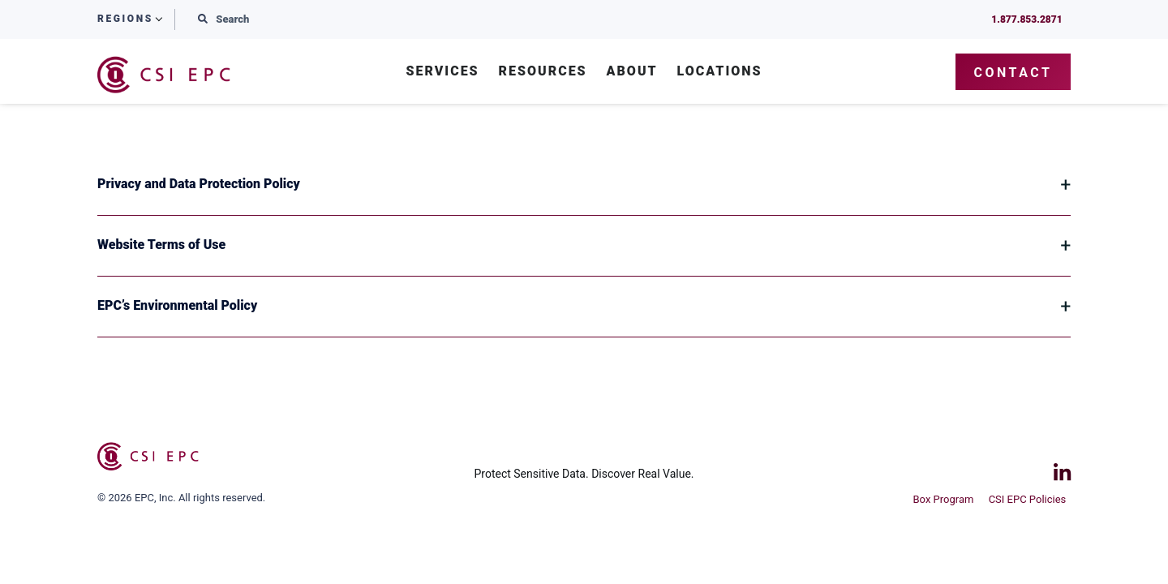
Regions (125, 19)
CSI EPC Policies (1032, 498)
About (632, 72)
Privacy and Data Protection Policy (198, 184)
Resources (543, 72)
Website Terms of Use (161, 245)
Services (442, 72)
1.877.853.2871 (1022, 19)
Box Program (942, 498)
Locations (719, 72)
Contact (1013, 72)
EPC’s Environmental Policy (177, 305)
